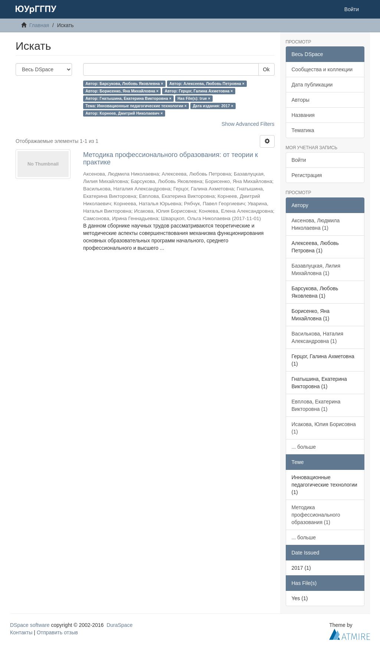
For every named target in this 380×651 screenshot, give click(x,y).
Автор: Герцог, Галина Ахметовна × (199, 91)
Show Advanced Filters (248, 124)
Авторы (300, 100)
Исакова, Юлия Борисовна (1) (324, 428)
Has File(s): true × (193, 98)
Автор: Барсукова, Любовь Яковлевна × (124, 83)
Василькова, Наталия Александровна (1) (318, 337)
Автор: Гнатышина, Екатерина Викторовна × (128, 98)
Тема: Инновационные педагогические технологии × (136, 106)
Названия (303, 115)
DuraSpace (119, 625)
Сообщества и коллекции (322, 69)
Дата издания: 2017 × (213, 106)
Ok (266, 69)
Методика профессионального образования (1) (316, 514)
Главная (39, 25)
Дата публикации (312, 85)
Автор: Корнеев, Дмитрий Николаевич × (124, 113)
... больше (304, 447)
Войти (299, 160)
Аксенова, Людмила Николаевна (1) (316, 224)
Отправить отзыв (57, 632)
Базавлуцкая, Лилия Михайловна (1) (316, 269)
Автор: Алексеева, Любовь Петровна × (207, 83)
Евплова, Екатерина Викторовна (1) (316, 405)
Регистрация (307, 175)
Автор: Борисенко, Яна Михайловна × (121, 91)
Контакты (21, 632)
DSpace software (30, 625)
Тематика (303, 130)
